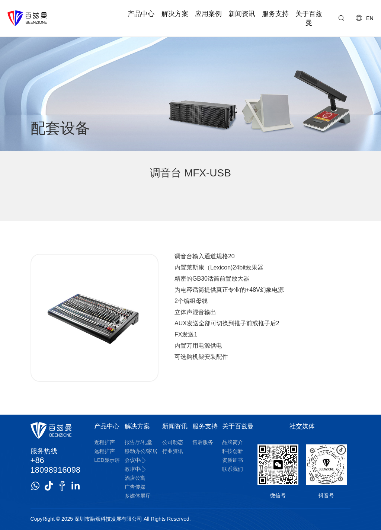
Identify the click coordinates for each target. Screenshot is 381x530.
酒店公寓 (135, 478)
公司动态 (172, 442)
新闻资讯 (241, 13)
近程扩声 (104, 442)
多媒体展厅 (138, 496)
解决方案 (174, 13)
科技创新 (232, 451)
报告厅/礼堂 (138, 442)
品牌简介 (232, 442)
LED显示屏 (107, 460)
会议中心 (135, 460)
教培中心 (135, 469)
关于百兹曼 (308, 18)
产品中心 (141, 13)
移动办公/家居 (141, 451)
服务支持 (275, 13)
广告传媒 (135, 487)
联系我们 (232, 469)
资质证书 (232, 460)
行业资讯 (172, 451)
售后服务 (202, 442)
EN (369, 18)
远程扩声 (104, 451)
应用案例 (208, 13)
